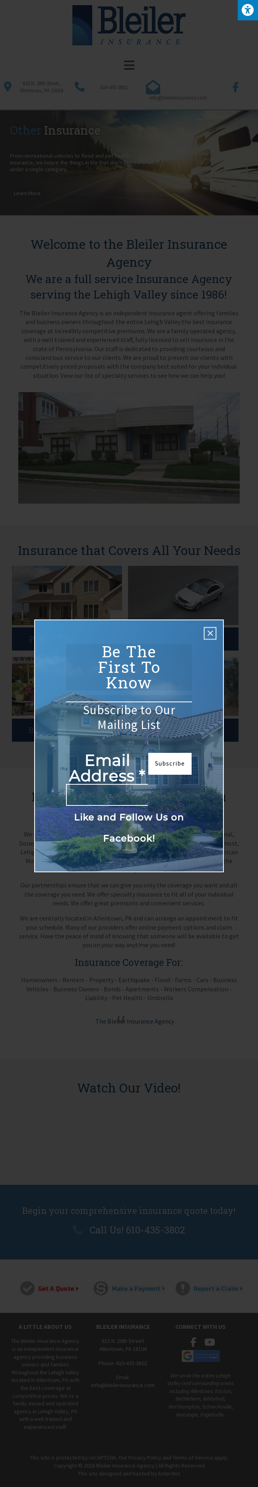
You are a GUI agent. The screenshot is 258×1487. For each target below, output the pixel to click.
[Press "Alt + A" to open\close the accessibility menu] (248, 10)
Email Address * (107, 768)
